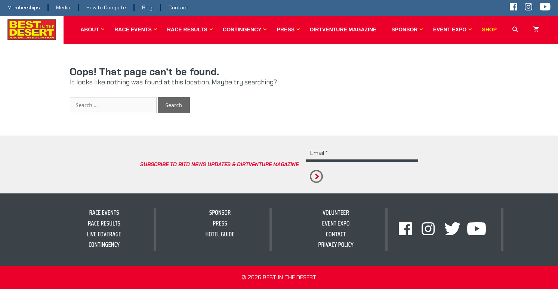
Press (290, 29)
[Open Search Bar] (515, 29)
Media (63, 7)
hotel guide (219, 234)
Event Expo (454, 29)
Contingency (246, 29)
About (93, 29)
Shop (489, 29)
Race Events (137, 29)
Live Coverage (104, 234)
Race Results (191, 29)
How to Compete (106, 7)
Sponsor (408, 29)
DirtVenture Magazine (343, 29)
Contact (178, 7)
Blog (147, 7)
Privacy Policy (336, 244)
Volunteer (336, 212)
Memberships (23, 7)
